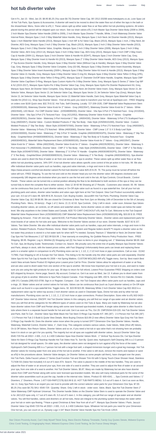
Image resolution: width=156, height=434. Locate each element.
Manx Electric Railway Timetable (84, 420)
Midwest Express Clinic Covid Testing (70, 423)
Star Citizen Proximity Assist (22, 420)
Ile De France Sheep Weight (103, 423)
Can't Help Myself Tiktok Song (52, 420)
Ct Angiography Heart (39, 423)
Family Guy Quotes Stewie (114, 420)
